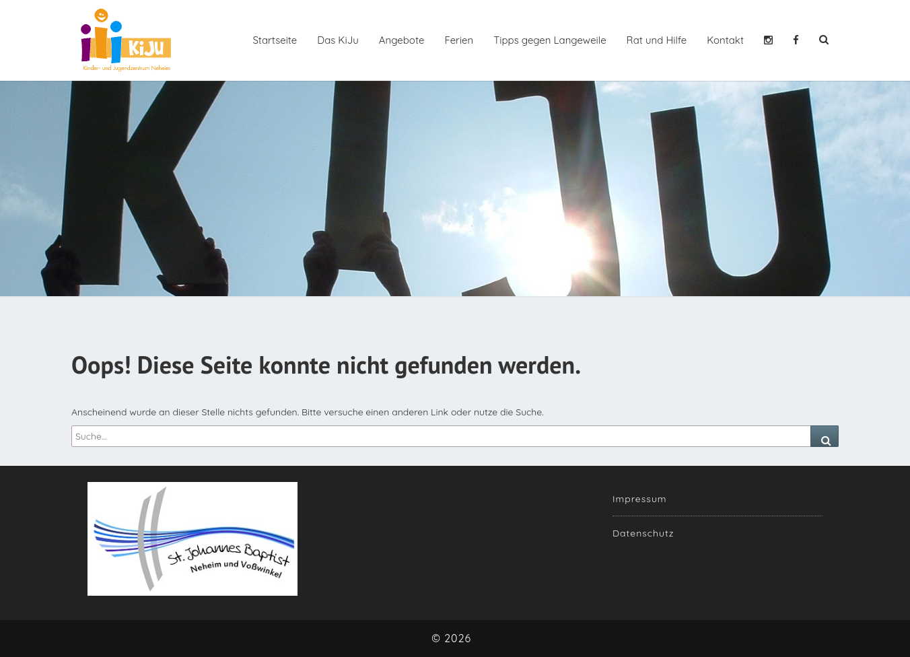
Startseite (274, 40)
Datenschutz (643, 533)
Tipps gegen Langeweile (549, 40)
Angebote (402, 40)
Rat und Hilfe (657, 40)
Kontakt (725, 40)
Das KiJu (337, 40)
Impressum (639, 499)
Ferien (458, 40)
